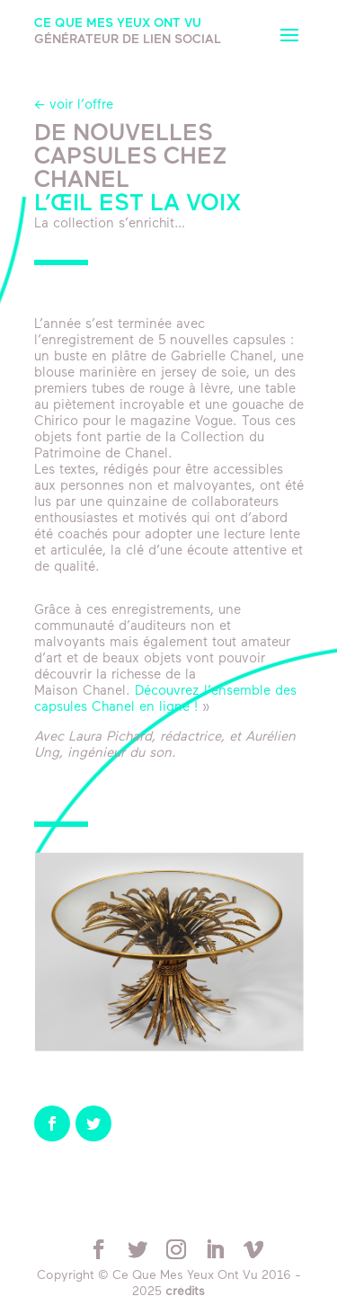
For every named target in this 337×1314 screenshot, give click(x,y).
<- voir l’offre (73, 105)
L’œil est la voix (138, 204)
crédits (185, 1292)
